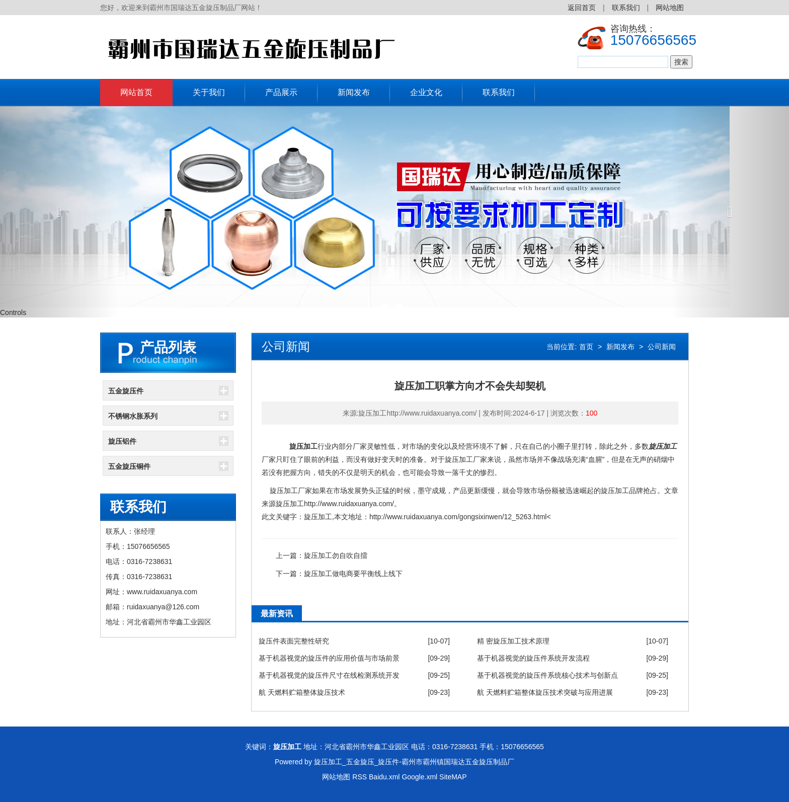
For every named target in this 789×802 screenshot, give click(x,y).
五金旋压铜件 (129, 466)
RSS (359, 777)
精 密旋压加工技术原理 (513, 641)
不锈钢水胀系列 (132, 416)
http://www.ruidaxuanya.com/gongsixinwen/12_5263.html (458, 517)
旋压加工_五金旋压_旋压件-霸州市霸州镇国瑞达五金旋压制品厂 (414, 762)
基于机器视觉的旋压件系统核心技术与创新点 (547, 675)
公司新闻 (662, 347)
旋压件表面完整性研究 (294, 641)
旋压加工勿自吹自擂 (335, 555)
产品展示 (281, 92)
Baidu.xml (384, 777)
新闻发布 (354, 92)
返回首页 (582, 8)
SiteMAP (452, 777)
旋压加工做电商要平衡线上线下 (353, 574)
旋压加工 (303, 446)
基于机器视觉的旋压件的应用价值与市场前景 (329, 658)
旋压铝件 (122, 441)
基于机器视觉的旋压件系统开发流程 (533, 658)
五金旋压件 (125, 391)
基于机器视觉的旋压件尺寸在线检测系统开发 (329, 675)
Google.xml (419, 777)
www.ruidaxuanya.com (162, 592)
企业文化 (426, 92)
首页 (586, 347)
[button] (59, 211)
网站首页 (136, 92)
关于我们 (209, 92)
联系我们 (626, 8)
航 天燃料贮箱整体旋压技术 (302, 692)
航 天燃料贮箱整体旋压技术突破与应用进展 (545, 692)
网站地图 (670, 8)
